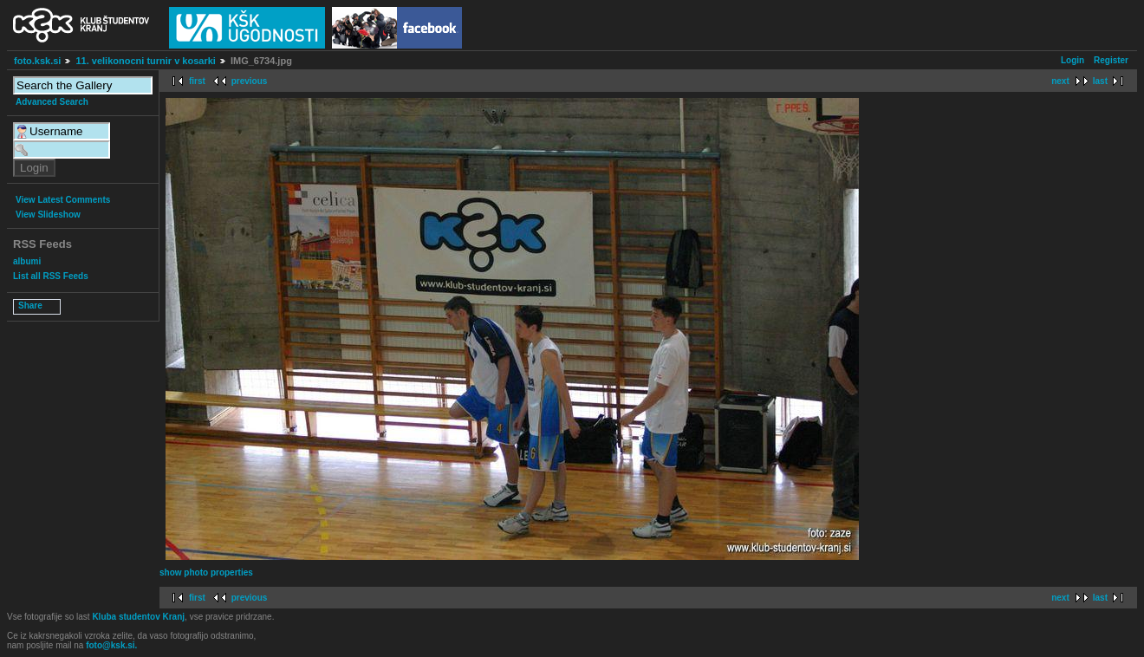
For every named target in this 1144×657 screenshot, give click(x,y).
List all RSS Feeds (50, 276)
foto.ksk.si (37, 60)
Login (1072, 60)
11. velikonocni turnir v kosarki (145, 60)
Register (1111, 60)
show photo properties (206, 572)
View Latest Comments (63, 200)
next (1060, 81)
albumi (27, 261)
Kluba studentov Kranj (138, 616)
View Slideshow (48, 214)
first (197, 81)
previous (249, 81)
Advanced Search (52, 102)
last (1100, 81)
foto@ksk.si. (111, 645)
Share (30, 305)
